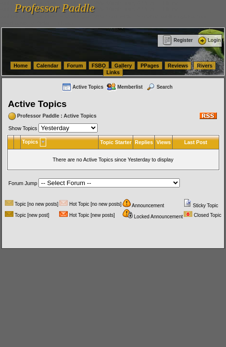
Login (209, 40)
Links (113, 72)
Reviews (178, 65)
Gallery (123, 65)
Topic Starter (115, 142)
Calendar (48, 65)
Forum (75, 65)
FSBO (99, 65)
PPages (149, 65)
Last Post (195, 142)
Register (178, 40)
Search (159, 87)
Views (163, 142)
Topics (30, 142)
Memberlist (124, 87)
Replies (144, 142)
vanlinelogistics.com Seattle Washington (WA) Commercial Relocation (79, 16)
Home (20, 65)
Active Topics (82, 87)
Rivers (205, 65)
